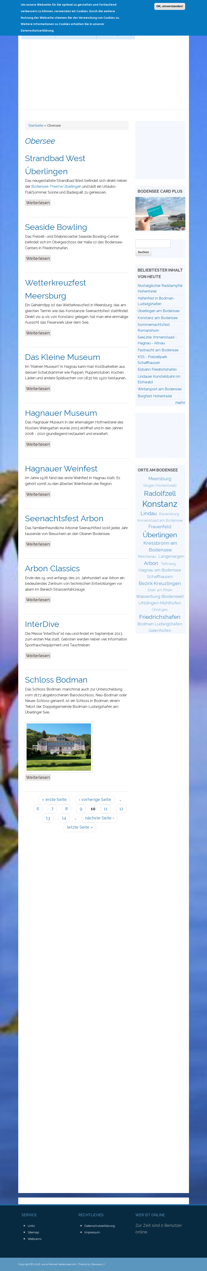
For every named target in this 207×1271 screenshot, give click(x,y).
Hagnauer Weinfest (61, 468)
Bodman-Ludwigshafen (159, 624)
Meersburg (159, 478)
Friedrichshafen (159, 616)
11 (105, 808)
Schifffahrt (37, 33)
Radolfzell (160, 493)
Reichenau (147, 556)
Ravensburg (169, 514)
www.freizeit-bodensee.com (59, 1264)
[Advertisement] (104, 75)
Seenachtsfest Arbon (64, 518)
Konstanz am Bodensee (158, 318)
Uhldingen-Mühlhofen (160, 603)
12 (121, 808)
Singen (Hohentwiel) (160, 485)
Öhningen (160, 610)
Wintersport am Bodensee (160, 389)
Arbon (151, 563)
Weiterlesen (38, 202)
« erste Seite (54, 799)
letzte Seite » (80, 827)
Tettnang (168, 564)
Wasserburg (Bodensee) (160, 596)
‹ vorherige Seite (95, 799)
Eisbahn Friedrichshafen (157, 369)
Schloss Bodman (56, 679)
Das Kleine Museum (62, 357)
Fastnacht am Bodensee (158, 350)
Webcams (34, 1239)
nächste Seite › (99, 818)
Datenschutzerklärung (99, 1226)
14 (64, 818)
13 (48, 818)
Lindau (149, 513)
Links (31, 1226)
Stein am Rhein (160, 590)
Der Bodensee (74, 33)
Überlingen (160, 535)
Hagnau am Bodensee (160, 570)
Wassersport (114, 33)
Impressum (92, 1232)
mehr (180, 402)
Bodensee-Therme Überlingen (56, 186)
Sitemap (33, 1232)
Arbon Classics (52, 568)
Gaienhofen (160, 630)
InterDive (42, 624)
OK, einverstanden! (169, 4)
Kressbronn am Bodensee (160, 546)
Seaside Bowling (56, 227)
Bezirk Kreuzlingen (160, 583)
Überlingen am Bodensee (159, 311)
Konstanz (159, 504)
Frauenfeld (159, 526)
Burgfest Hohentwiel (155, 396)
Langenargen (171, 556)
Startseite (35, 125)
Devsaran (98, 1264)
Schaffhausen (160, 576)
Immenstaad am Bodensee (160, 520)
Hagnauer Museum (61, 413)
